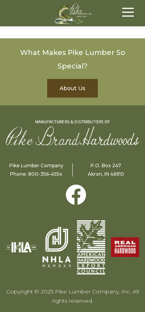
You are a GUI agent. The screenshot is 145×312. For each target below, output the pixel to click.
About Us (72, 88)
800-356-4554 (45, 174)
